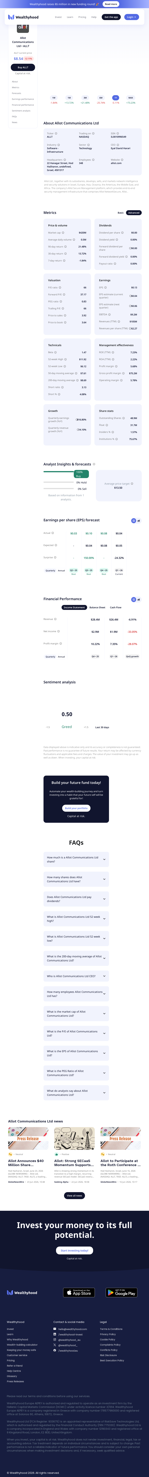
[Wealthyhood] (23, 17)
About (15, 81)
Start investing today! (74, 1250)
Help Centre (14, 1371)
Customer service (17, 1355)
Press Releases (15, 1381)
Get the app (111, 17)
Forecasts (16, 93)
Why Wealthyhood (17, 1339)
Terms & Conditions (111, 1329)
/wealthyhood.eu (68, 1350)
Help (93, 17)
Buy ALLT (23, 67)
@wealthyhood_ (68, 1345)
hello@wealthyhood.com (72, 1329)
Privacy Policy (108, 1334)
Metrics (15, 87)
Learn (70, 17)
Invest (58, 17)
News (14, 122)
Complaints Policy (110, 1344)
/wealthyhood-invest (70, 1334)
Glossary (12, 1376)
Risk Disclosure (108, 1355)
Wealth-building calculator (22, 1344)
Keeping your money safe (21, 1350)
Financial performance (23, 104)
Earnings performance (23, 99)
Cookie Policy (107, 1339)
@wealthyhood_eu (69, 1340)
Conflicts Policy (108, 1350)
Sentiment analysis (21, 110)
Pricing (82, 17)
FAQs (14, 116)
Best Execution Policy (112, 1360)
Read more (111, 4)
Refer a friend (14, 1365)
